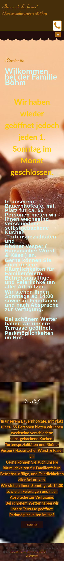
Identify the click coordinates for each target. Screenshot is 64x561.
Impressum (32, 524)
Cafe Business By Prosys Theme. (29, 551)
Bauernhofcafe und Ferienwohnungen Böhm (24, 9)
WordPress (32, 555)
